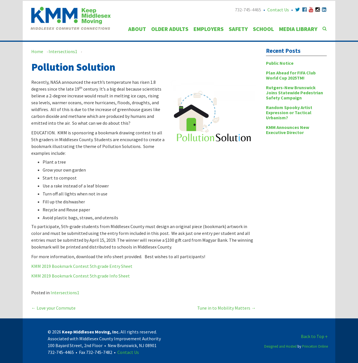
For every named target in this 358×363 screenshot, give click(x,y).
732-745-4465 (248, 9)
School (263, 28)
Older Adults (169, 28)
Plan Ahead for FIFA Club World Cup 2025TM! (291, 75)
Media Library (298, 28)
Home (37, 51)
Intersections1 (63, 51)
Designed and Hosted (280, 346)
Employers (208, 28)
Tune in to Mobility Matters (226, 308)
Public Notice (280, 63)
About (137, 28)
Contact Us (278, 9)
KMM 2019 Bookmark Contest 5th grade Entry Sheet (81, 266)
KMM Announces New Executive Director (287, 129)
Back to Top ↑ (314, 336)
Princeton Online (315, 346)
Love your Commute (53, 308)
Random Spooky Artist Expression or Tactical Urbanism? (289, 112)
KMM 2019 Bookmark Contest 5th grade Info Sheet (80, 276)
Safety (238, 28)
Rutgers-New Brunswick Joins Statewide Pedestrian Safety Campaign (294, 93)
